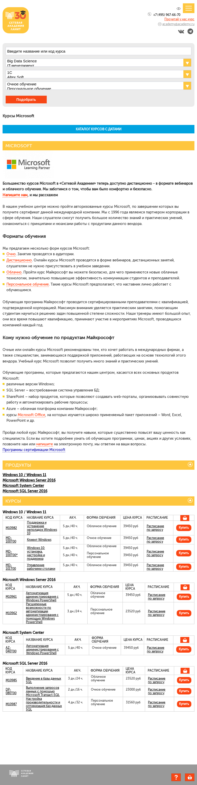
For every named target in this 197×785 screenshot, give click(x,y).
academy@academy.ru (178, 24)
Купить (184, 527)
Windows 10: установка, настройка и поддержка (36, 553)
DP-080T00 (11, 691)
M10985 (11, 680)
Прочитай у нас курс (179, 19)
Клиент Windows (39, 540)
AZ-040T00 (11, 649)
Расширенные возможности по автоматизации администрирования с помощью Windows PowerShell (42, 613)
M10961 (11, 596)
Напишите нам (15, 195)
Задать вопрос (176, 777)
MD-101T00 (11, 567)
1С (94, 72)
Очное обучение (94, 84)
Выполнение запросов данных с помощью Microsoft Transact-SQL (43, 691)
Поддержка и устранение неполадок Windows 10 (42, 528)
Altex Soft (94, 77)
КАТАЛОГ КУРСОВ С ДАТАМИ (98, 129)
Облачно (14, 272)
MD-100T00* (12, 553)
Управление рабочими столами (41, 567)
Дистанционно (19, 260)
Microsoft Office (31, 415)
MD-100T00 (11, 539)
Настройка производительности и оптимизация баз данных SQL (44, 704)
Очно (11, 254)
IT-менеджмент (94, 65)
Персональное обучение (94, 88)
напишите (44, 444)
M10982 (11, 528)
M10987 (11, 704)
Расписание (155, 526)
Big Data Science (94, 61)
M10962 (11, 613)
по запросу (155, 530)
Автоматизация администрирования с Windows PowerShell (42, 596)
